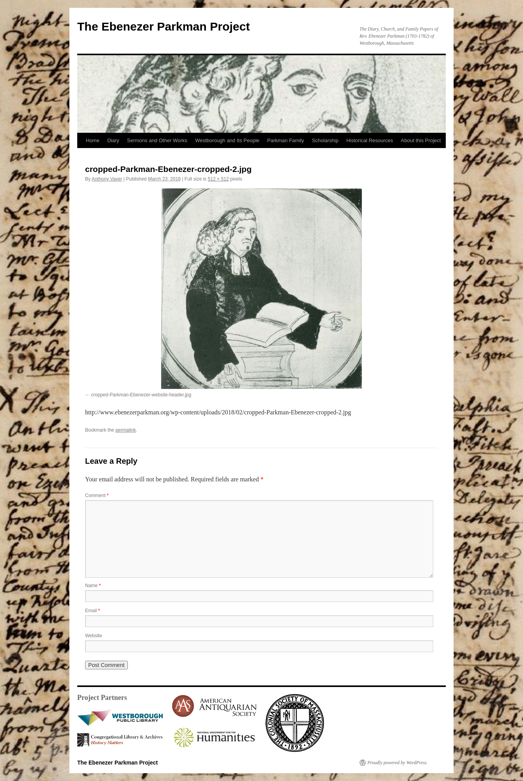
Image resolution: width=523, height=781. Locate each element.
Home (93, 140)
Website (93, 635)
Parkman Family (285, 140)
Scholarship (325, 140)
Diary (113, 140)
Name (93, 585)
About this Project (421, 140)
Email (92, 610)
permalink (125, 430)
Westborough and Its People (227, 140)
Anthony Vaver (107, 179)
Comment (97, 495)
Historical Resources (369, 140)
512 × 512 (218, 179)
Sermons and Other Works (157, 140)
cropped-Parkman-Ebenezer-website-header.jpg (141, 395)
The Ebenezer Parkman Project (163, 26)
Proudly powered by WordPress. (397, 762)
